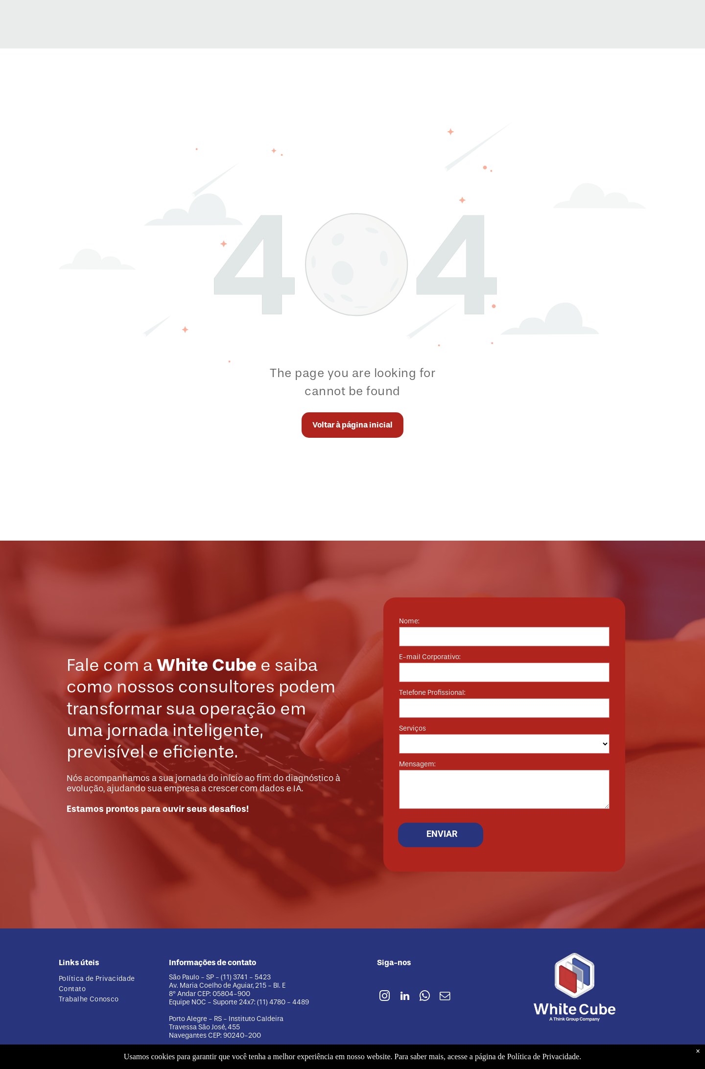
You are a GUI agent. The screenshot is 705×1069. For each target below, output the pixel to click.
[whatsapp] (425, 997)
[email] (445, 997)
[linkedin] (405, 997)
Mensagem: (417, 764)
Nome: (409, 621)
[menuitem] (106, 979)
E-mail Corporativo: (430, 657)
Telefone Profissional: (432, 693)
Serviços (412, 728)
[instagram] (385, 997)
